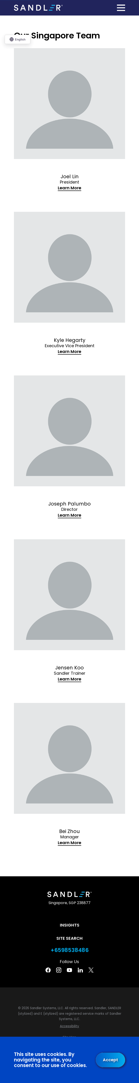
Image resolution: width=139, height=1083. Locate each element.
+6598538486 (70, 950)
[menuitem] (69, 1026)
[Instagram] (58, 970)
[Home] (38, 7)
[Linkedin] (80, 970)
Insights (69, 925)
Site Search (69, 938)
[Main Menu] (121, 8)
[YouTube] (69, 970)
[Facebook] (48, 970)
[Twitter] (91, 970)
